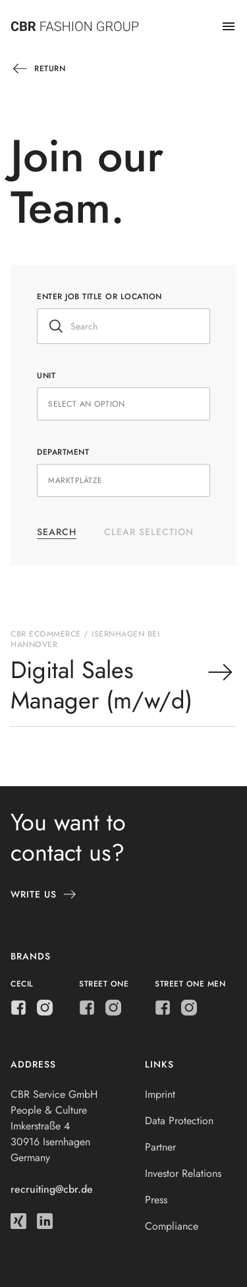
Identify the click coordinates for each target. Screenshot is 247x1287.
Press (156, 1199)
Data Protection (179, 1120)
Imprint (160, 1094)
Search (56, 531)
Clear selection (149, 531)
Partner (160, 1147)
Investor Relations (183, 1173)
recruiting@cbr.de (52, 1189)
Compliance (171, 1226)
